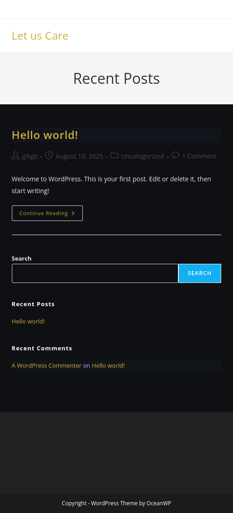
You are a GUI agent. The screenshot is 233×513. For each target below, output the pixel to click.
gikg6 (30, 156)
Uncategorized (142, 156)
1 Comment (199, 156)
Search (22, 258)
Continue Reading (51, 215)
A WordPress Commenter (47, 365)
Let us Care (40, 35)
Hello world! (45, 134)
